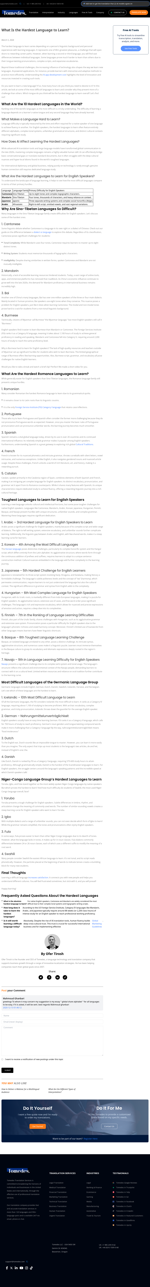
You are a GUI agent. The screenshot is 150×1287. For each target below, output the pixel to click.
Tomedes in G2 (121, 1197)
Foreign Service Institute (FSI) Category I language (38, 407)
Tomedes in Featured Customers (128, 1216)
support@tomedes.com (15, 1261)
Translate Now (139, 12)
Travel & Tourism (94, 1215)
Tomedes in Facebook (123, 1201)
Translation (33, 12)
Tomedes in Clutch (122, 1206)
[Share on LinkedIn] (57, 977)
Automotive (91, 1211)
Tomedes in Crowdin (123, 1211)
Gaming (90, 1197)
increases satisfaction (38, 877)
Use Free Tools (131, 48)
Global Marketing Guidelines (97, 923)
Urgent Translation (57, 1215)
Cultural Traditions (84, 444)
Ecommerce (91, 1192)
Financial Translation (58, 1192)
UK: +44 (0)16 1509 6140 (54, 4)
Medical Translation (57, 1187)
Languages (73, 12)
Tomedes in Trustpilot (123, 1187)
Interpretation (48, 12)
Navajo (4, 664)
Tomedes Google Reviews (125, 1183)
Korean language (13, 549)
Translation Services (62, 1173)
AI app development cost (54, 74)
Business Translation (58, 1206)
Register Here (90, 1138)
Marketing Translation (58, 1197)
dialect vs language (42, 232)
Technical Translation (58, 1201)
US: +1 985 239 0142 (34, 4)
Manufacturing (93, 1206)
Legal (89, 1183)
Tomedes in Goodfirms (124, 1220)
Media (89, 1201)
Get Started (37, 1126)
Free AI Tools (87, 12)
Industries (93, 1173)
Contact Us (109, 1126)
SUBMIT (8, 1070)
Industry (61, 12)
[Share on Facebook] (49, 977)
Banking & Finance (94, 1187)
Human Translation (57, 1211)
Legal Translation (56, 1183)
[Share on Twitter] (41, 977)
